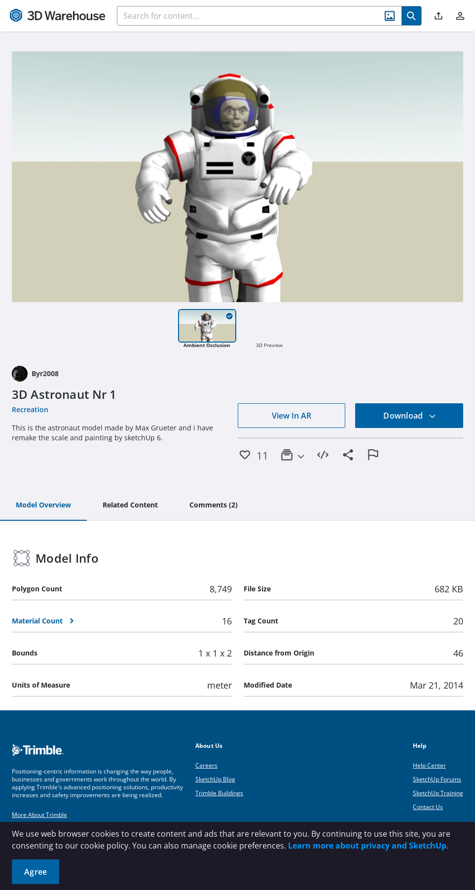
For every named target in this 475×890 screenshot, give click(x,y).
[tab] (43, 505)
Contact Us (428, 807)
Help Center (429, 765)
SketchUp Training (438, 793)
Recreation (30, 409)
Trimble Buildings (219, 793)
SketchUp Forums (437, 779)
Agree (35, 871)
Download (409, 415)
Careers (206, 765)
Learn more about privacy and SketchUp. (368, 845)
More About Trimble (39, 815)
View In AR (291, 415)
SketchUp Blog (215, 779)
